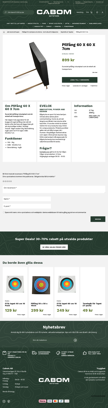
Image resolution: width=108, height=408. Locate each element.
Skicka (98, 219)
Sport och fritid (55, 23)
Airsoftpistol (33, 23)
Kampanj (58, 26)
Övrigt (49, 26)
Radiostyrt (39, 26)
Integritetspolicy (88, 2)
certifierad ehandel (98, 396)
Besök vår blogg (8, 391)
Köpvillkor (78, 2)
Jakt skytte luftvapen (16, 23)
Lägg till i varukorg (79, 80)
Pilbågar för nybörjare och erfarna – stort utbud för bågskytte (40, 32)
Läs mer (94, 72)
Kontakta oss (99, 2)
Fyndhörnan (68, 26)
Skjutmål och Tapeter (67, 32)
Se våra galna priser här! (54, 247)
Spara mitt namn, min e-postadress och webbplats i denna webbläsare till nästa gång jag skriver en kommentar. (45, 212)
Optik (67, 23)
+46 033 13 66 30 (80, 3)
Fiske (44, 23)
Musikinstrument (79, 23)
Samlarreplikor (95, 23)
